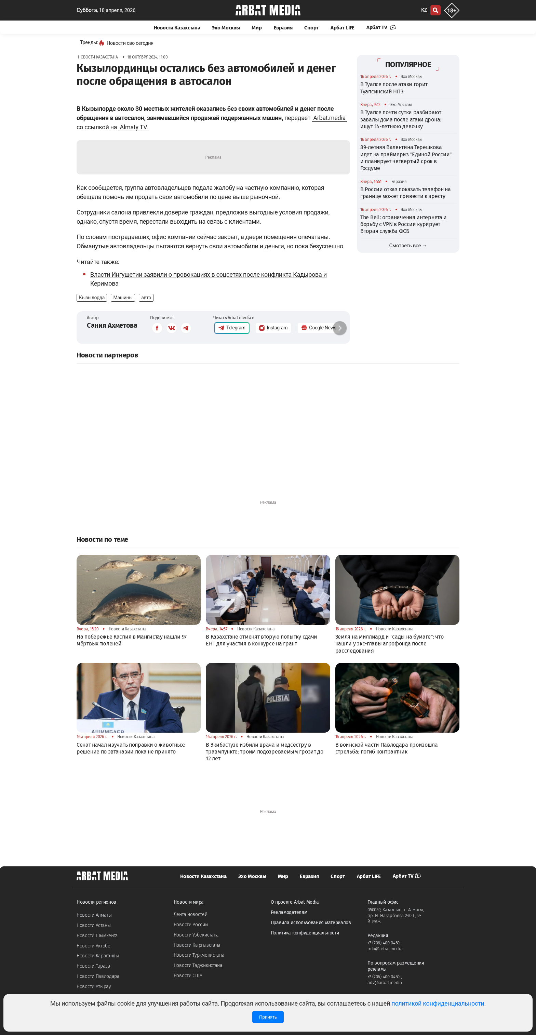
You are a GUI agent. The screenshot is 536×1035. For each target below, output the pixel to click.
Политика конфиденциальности (305, 933)
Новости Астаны (94, 925)
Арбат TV (381, 27)
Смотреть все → (408, 246)
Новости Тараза (93, 966)
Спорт (311, 28)
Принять (268, 1017)
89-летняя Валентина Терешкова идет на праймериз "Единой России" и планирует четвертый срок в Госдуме (406, 157)
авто (146, 297)
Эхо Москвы (226, 28)
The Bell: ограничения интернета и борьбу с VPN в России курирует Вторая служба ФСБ (403, 224)
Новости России (191, 925)
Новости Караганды (98, 956)
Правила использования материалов (311, 923)
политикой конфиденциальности (437, 1003)
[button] (340, 328)
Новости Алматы (94, 915)
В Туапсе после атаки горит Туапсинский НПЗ (394, 87)
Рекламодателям (289, 912)
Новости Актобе (93, 946)
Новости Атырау (94, 987)
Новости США (188, 976)
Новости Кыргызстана (197, 945)
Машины (122, 297)
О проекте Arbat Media (295, 902)
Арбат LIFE (342, 28)
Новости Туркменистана (199, 955)
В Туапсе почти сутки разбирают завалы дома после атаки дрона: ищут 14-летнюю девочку (400, 119)
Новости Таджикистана (198, 965)
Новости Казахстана (177, 28)
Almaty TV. (134, 127)
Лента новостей (190, 914)
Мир (257, 28)
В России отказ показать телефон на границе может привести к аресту (405, 192)
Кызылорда (92, 297)
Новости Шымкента (97, 936)
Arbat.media (329, 117)
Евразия (283, 28)
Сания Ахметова (112, 325)
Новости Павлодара (98, 976)
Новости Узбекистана (196, 935)
